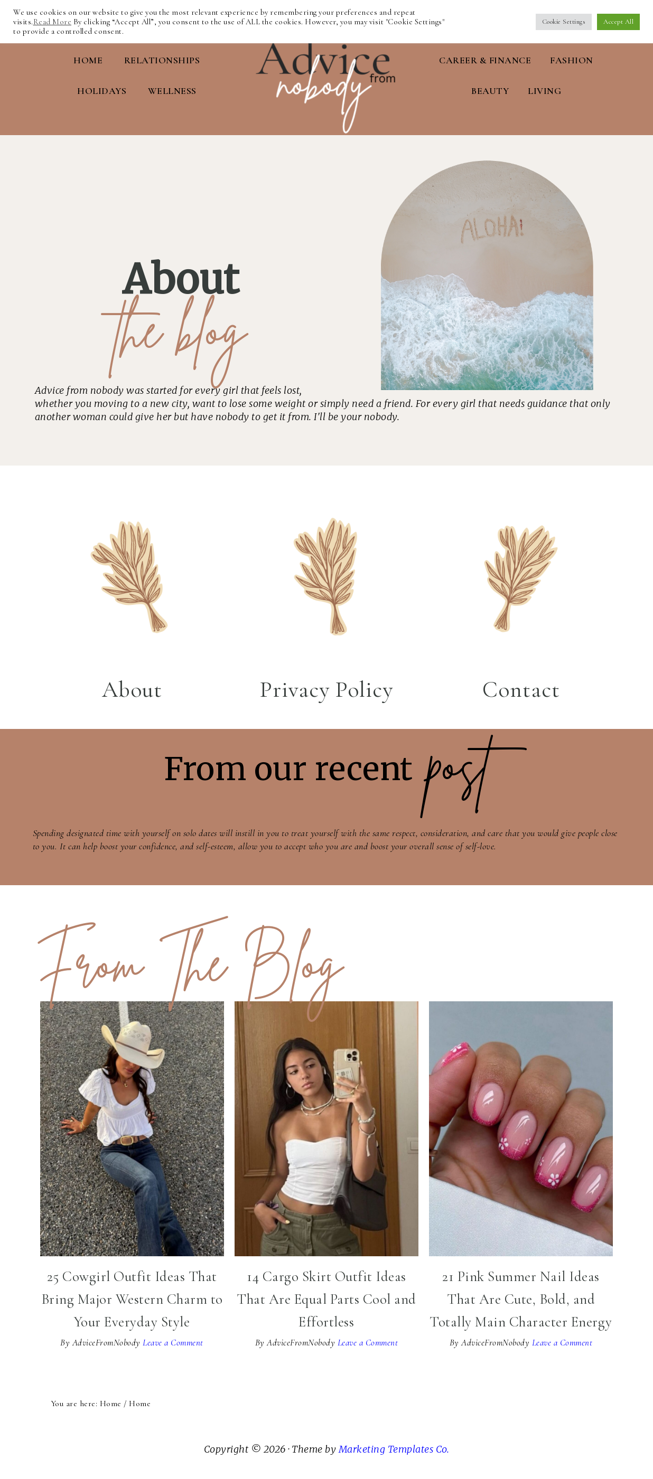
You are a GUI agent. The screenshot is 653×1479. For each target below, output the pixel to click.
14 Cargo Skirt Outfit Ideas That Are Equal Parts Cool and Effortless (326, 1296)
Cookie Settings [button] (564, 21)
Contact (521, 686)
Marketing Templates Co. (394, 1446)
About (132, 686)
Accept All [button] (618, 21)
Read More (52, 21)
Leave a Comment (173, 1339)
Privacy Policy (326, 686)
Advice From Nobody (326, 66)
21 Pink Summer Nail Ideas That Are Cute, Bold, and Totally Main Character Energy (521, 1296)
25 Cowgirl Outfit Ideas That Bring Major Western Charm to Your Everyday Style (132, 1296)
